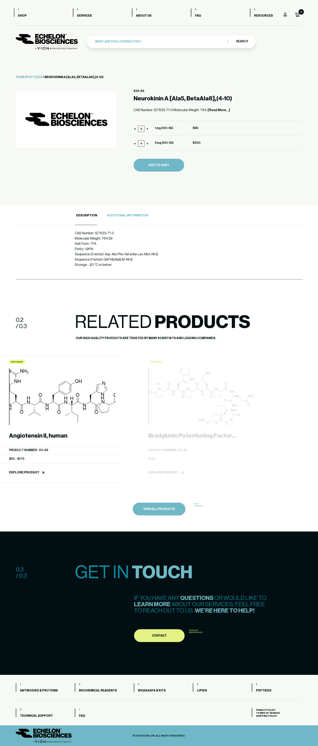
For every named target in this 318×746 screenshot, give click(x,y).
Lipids (202, 690)
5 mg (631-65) (164, 142)
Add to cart (159, 165)
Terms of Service (268, 713)
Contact (159, 655)
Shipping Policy (266, 716)
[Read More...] (219, 110)
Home (20, 77)
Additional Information (127, 215)
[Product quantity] (141, 129)
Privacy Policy (265, 710)
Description (86, 215)
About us (146, 15)
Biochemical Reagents (98, 690)
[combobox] (160, 42)
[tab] (86, 215)
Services (86, 15)
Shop (24, 15)
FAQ (200, 15)
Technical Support (36, 715)
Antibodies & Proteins (39, 690)
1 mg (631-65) (164, 128)
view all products (159, 529)
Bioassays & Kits (152, 690)
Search (242, 41)
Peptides (34, 77)
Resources (265, 15)
